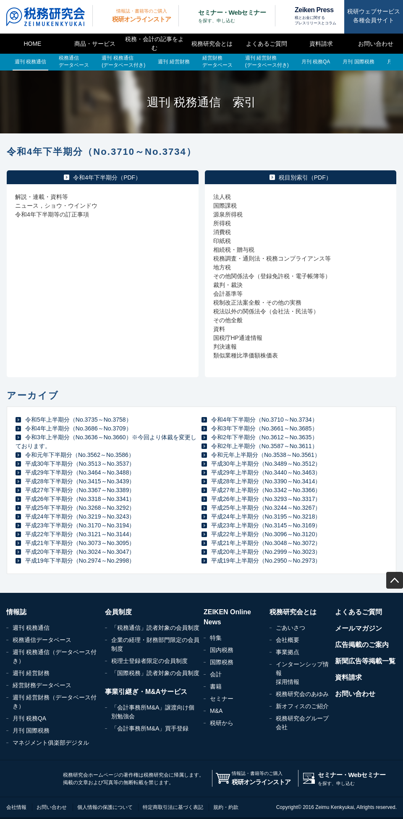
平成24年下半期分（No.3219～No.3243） (80, 516)
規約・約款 (225, 807)
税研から (221, 723)
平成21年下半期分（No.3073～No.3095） (80, 543)
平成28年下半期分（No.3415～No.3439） (80, 481)
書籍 (216, 686)
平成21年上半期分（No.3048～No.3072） (266, 543)
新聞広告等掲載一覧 (365, 661)
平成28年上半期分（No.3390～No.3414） (266, 481)
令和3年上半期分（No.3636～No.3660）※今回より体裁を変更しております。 (106, 441)
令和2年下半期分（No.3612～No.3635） (264, 437)
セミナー (221, 698)
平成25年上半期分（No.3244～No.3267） (266, 507)
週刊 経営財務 (31, 673)
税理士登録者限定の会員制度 (149, 660)
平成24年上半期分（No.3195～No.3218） (266, 516)
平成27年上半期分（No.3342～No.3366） (266, 490)
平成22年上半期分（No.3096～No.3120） (266, 534)
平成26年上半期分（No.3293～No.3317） (266, 499)
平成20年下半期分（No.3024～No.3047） (80, 551)
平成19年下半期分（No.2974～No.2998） (80, 560)
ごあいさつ (290, 627)
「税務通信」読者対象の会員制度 (155, 627)
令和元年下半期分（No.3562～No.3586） (79, 454)
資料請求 (321, 43)
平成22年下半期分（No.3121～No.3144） (80, 534)
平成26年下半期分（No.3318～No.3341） (80, 499)
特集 (216, 637)
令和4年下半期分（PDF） (107, 177)
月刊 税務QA (29, 718)
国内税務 (221, 650)
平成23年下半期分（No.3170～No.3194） (80, 525)
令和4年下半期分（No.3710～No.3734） (264, 419)
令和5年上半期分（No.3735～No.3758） (78, 419)
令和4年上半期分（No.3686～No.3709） (78, 428)
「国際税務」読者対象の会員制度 (155, 673)
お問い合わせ (375, 43)
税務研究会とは (212, 43)
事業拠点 (287, 652)
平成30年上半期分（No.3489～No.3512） (266, 463)
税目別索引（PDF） (305, 177)
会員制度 (118, 612)
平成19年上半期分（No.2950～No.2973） (266, 560)
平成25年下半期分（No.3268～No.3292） (80, 507)
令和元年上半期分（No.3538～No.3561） (265, 454)
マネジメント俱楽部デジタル (51, 742)
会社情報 (16, 807)
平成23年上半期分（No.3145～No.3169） (266, 525)
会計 (216, 674)
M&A (216, 710)
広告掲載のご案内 (362, 644)
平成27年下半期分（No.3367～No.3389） (80, 490)
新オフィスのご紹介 (302, 706)
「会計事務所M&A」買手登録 (149, 728)
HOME (32, 43)
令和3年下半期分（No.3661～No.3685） (264, 428)
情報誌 (16, 612)
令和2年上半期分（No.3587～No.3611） (264, 446)
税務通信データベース (42, 639)
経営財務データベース (42, 685)
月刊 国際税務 (31, 730)
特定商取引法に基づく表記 (173, 807)
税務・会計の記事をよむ (154, 43)
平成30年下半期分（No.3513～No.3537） (80, 463)
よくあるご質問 (266, 43)
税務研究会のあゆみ (302, 694)
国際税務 (221, 662)
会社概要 (287, 639)
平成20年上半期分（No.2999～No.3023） (266, 551)
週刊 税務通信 (31, 627)
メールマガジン (358, 628)
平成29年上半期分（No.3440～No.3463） (266, 472)
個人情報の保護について (105, 807)
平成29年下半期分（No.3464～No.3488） (80, 472)
